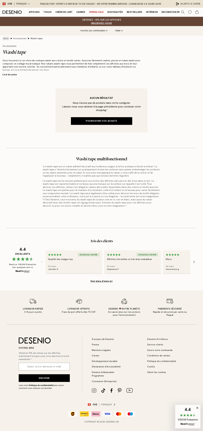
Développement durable (105, 361)
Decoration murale (173, 12)
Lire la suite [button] (10, 74)
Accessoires (20, 38)
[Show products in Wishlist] (189, 12)
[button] (187, 416)
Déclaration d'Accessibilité (106, 366)
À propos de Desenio (103, 339)
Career (95, 355)
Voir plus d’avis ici (101, 281)
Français (23, 3)
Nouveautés (115, 12)
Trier (119, 30)
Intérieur (152, 12)
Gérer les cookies (156, 372)
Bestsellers (134, 12)
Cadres (80, 12)
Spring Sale (96, 12)
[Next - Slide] (194, 261)
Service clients (155, 344)
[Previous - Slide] (41, 261)
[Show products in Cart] (196, 12)
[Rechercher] (182, 12)
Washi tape (37, 38)
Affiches (34, 12)
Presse (95, 344)
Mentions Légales (101, 350)
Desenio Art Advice (157, 339)
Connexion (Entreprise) (104, 381)
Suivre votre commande (160, 350)
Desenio (110, 421)
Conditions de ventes (158, 355)
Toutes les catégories (94, 30)
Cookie (151, 366)
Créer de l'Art (63, 12)
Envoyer (44, 378)
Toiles (47, 12)
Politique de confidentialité (41, 385)
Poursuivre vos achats (101, 120)
